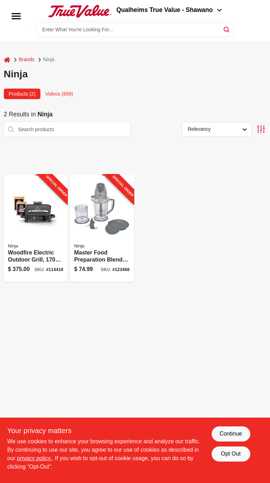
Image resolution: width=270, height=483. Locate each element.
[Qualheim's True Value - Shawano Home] (79, 11)
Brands (26, 59)
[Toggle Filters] (261, 129)
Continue (230, 434)
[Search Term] (135, 29)
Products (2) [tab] (22, 94)
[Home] (7, 59)
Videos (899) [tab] (59, 94)
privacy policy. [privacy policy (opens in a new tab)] (34, 458)
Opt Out (230, 454)
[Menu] (16, 16)
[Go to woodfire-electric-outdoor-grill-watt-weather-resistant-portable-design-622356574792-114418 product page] (36, 228)
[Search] (227, 29)
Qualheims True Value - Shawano (169, 9)
